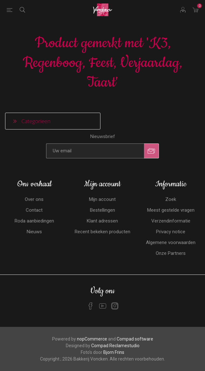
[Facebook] (90, 306)
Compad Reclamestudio (115, 345)
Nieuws (34, 232)
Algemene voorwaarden (170, 242)
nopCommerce (92, 338)
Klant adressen (102, 221)
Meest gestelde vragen (171, 210)
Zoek (170, 199)
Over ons (34, 199)
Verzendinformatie (170, 221)
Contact (34, 210)
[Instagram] (115, 306)
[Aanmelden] (95, 150)
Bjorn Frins (113, 352)
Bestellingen (102, 210)
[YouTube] (103, 306)
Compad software (135, 338)
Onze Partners (171, 253)
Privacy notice (170, 232)
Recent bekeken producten (102, 232)
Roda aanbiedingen (34, 221)
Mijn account (102, 199)
